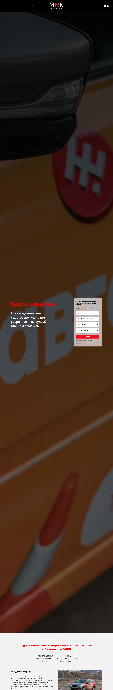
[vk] (105, 6)
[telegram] (108, 6)
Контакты (35, 6)
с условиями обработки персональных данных (86, 342)
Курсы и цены (7, 6)
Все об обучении (18, 6)
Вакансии (43, 6)
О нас (27, 6)
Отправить (88, 336)
